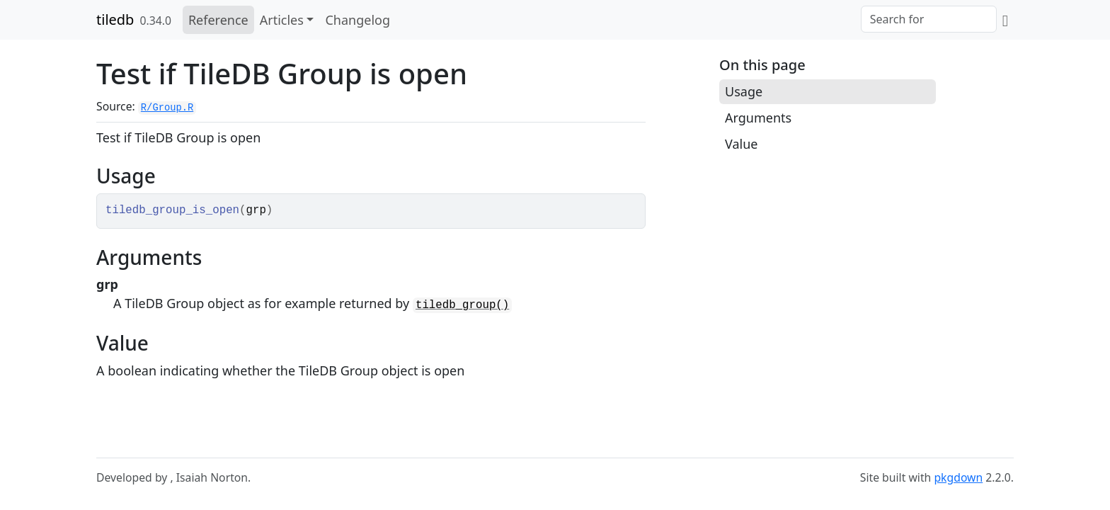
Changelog (357, 19)
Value (741, 143)
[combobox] (929, 19)
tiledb (115, 19)
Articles (282, 19)
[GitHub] (1005, 20)
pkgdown (958, 477)
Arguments (758, 117)
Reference (218, 19)
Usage (743, 91)
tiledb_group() (462, 305)
